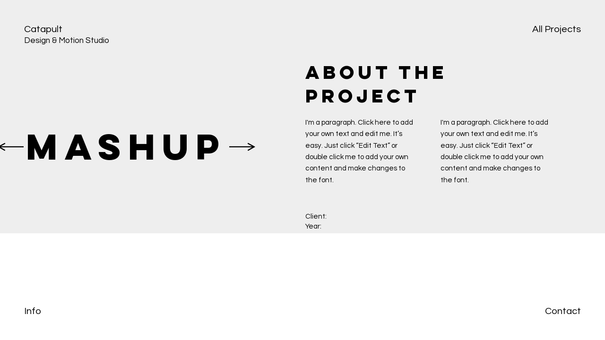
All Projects (556, 29)
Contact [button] (563, 311)
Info (32, 311)
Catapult (43, 29)
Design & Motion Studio (66, 40)
